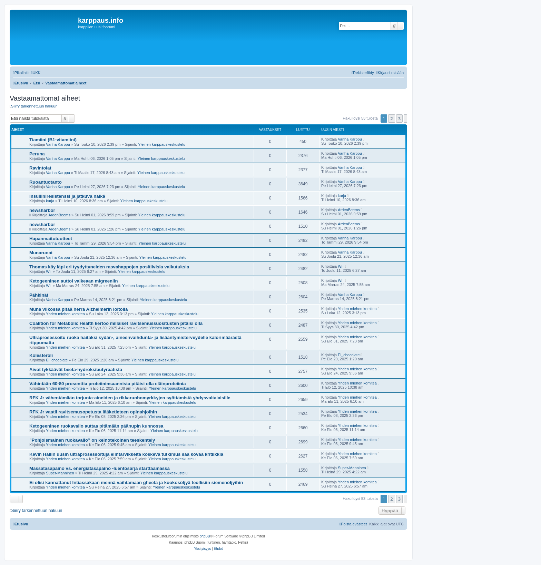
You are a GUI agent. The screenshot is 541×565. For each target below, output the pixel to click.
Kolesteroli (41, 355)
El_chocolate (57, 360)
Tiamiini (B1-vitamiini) (53, 139)
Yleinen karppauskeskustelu (161, 144)
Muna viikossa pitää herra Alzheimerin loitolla (78, 309)
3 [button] (399, 118)
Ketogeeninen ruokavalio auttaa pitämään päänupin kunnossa (96, 426)
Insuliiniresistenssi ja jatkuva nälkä (67, 196)
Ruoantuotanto (45, 182)
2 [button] (391, 118)
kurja (50, 201)
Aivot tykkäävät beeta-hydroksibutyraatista (75, 369)
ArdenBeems (59, 215)
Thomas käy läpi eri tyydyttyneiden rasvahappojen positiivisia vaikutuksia (109, 266)
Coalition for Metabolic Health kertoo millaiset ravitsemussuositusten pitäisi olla (116, 323)
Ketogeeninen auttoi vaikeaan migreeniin (73, 281)
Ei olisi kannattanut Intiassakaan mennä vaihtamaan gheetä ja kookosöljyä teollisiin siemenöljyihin (136, 482)
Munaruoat (40, 252)
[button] (405, 118)
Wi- (49, 271)
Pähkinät (38, 295)
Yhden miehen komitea (65, 314)
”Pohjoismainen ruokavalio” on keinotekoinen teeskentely (92, 440)
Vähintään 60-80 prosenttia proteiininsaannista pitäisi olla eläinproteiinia (107, 383)
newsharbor (42, 210)
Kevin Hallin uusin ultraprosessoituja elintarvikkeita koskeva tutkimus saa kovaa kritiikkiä (126, 454)
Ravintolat (40, 168)
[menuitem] (35, 73)
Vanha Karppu (58, 144)
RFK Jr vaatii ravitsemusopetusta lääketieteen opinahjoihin (93, 411)
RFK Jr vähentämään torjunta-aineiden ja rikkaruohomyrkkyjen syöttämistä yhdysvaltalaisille (129, 397)
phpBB (205, 536)
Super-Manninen (60, 473)
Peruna (37, 153)
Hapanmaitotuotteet (50, 238)
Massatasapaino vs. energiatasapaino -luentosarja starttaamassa (99, 468)
